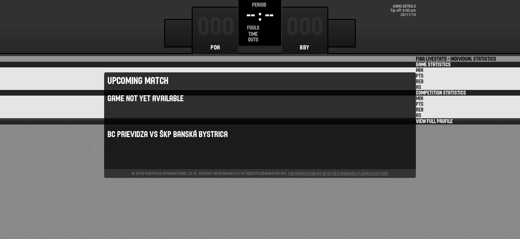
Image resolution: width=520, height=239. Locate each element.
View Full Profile (434, 121)
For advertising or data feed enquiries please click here (338, 173)
